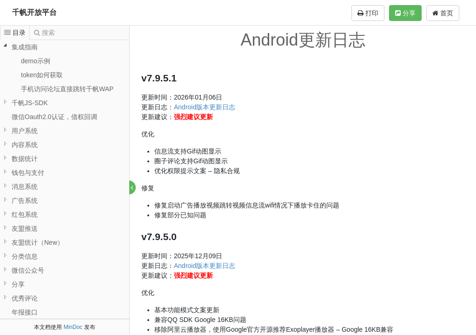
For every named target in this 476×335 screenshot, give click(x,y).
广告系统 (25, 200)
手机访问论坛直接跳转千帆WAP (67, 89)
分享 (405, 13)
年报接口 (25, 312)
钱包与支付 (28, 172)
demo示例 (35, 61)
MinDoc (73, 327)
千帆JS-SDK (30, 103)
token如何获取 (42, 75)
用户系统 (25, 130)
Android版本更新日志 (205, 107)
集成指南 (25, 47)
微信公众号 (28, 270)
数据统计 (25, 158)
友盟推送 (25, 228)
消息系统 (25, 186)
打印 (367, 13)
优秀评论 (25, 298)
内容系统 (25, 144)
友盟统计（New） (38, 242)
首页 (442, 13)
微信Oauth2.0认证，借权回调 (54, 117)
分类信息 (25, 256)
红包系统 (25, 214)
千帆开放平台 (34, 12)
